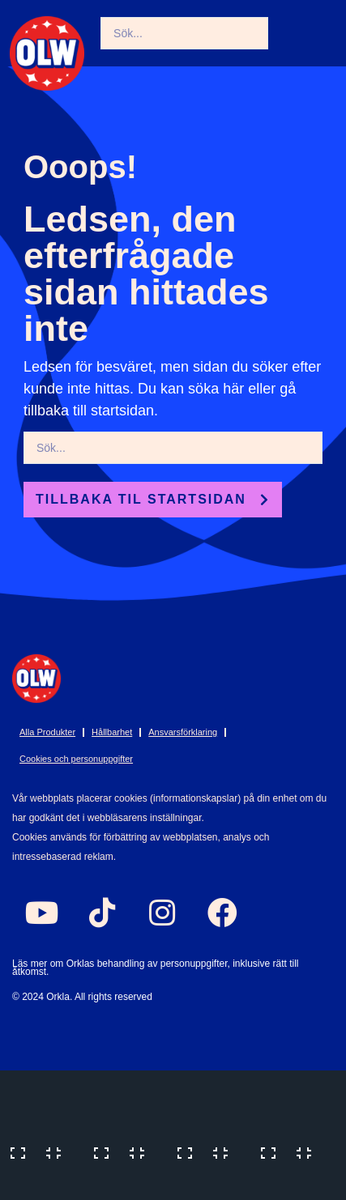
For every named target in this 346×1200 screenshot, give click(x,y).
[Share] (207, 1151)
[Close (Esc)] (290, 1151)
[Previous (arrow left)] (40, 1184)
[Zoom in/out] (40, 1151)
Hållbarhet (112, 732)
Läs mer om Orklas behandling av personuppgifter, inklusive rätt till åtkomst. (155, 967)
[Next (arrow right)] (123, 1184)
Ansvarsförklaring (182, 732)
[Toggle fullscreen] (123, 1151)
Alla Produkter (47, 732)
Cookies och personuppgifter (76, 759)
